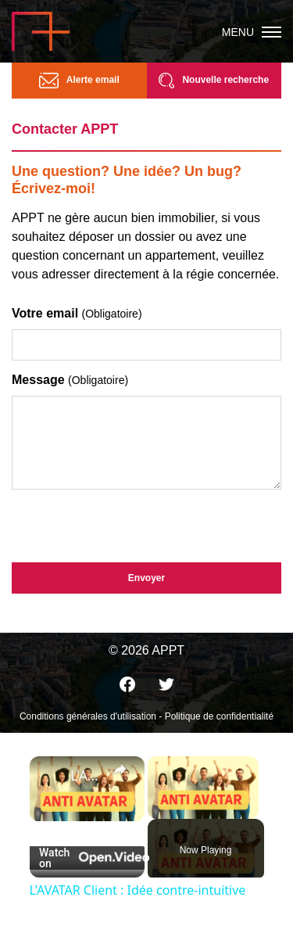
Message (70, 379)
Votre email (77, 313)
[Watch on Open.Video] (87, 858)
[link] (51, 777)
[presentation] (130, 522)
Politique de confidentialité (219, 716)
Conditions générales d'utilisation (88, 716)
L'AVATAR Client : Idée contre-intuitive (87, 775)
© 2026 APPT (146, 650)
